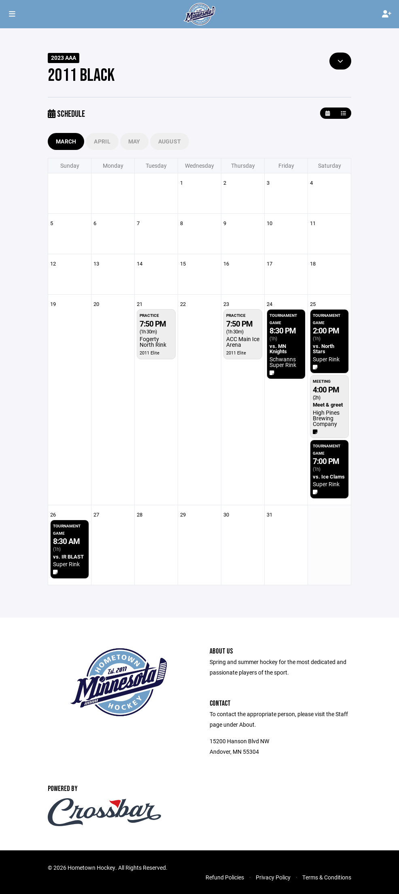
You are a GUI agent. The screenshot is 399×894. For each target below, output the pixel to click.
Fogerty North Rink (153, 341)
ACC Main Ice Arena (242, 341)
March (66, 141)
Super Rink (326, 359)
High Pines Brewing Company (326, 418)
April (102, 141)
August (169, 141)
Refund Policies (225, 877)
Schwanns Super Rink (283, 362)
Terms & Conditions (326, 877)
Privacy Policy (273, 877)
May (134, 141)
